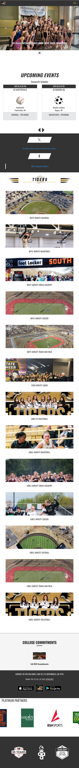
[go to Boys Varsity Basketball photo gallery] (39, 237)
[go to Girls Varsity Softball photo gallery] (39, 539)
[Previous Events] (39, 129)
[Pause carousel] (39, 53)
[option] (20, 102)
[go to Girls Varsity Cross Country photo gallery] (39, 472)
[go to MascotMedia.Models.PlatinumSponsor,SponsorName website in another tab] (28, 718)
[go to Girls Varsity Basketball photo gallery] (39, 438)
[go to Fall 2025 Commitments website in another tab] (39, 656)
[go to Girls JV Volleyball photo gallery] (39, 405)
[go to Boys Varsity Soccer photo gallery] (39, 304)
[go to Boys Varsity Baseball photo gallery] (39, 204)
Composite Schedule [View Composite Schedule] (39, 81)
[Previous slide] (6, 28)
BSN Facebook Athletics (39, 166)
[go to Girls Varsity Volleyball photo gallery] (39, 606)
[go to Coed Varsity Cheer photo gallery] (39, 371)
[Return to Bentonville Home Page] (3, 3)
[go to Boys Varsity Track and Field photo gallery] (39, 338)
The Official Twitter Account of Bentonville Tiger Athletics (39, 148)
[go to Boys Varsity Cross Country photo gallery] (39, 271)
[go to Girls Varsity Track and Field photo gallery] (39, 572)
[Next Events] (43, 129)
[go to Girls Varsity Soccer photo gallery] (39, 505)
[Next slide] (73, 28)
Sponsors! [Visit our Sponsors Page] (49, 679)
